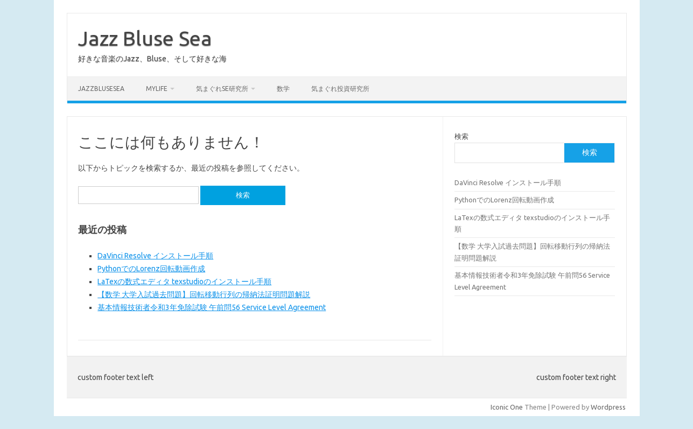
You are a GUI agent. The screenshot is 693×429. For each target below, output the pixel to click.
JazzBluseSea (101, 88)
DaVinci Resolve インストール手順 (155, 255)
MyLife (156, 88)
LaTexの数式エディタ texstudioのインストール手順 (184, 281)
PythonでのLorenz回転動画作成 (151, 268)
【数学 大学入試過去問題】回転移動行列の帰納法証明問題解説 (203, 294)
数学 (283, 88)
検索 (461, 136)
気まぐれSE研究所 (222, 88)
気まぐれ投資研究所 (340, 88)
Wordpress (608, 407)
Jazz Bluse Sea (145, 38)
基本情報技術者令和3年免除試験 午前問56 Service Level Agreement (211, 307)
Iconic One (507, 407)
